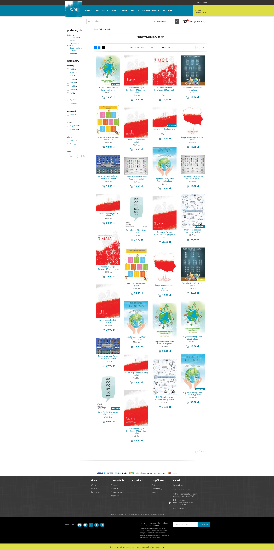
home (96, 29)
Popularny (74, 144)
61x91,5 (73, 72)
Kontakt (177, 480)
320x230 (73, 83)
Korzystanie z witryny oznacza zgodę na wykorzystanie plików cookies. (135, 547)
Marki (154, 492)
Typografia (74, 43)
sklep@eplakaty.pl (178, 485)
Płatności (114, 488)
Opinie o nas (95, 492)
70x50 (72, 96)
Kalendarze (169, 11)
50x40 (72, 93)
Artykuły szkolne (151, 11)
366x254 (73, 90)
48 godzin (74, 129)
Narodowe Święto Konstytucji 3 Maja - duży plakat (136, 431)
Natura (73, 53)
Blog (133, 485)
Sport (72, 40)
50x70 (73, 69)
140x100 (73, 103)
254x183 (73, 86)
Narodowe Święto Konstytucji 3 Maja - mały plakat (136, 90)
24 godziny (75, 126)
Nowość (73, 141)
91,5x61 (73, 100)
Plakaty (70, 35)
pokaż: (164, 47)
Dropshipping (157, 488)
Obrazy (115, 11)
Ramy (124, 11)
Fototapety (72, 46)
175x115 (73, 79)
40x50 (72, 76)
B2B (153, 485)
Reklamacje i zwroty (118, 492)
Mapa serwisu (96, 488)
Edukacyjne (75, 38)
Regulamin (115, 495)
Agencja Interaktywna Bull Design (154, 514)
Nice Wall (74, 115)
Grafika (73, 51)
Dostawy (114, 485)
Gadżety (135, 11)
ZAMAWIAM (204, 524)
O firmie (93, 485)
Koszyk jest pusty (194, 22)
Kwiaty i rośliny (76, 48)
